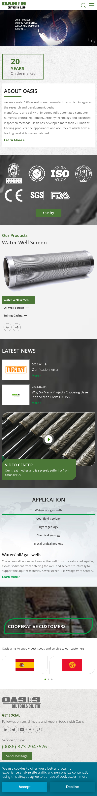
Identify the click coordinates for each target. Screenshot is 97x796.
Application (48, 499)
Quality (48, 213)
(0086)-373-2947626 (24, 746)
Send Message (17, 756)
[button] (8, 327)
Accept (24, 787)
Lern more (79, 776)
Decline (72, 787)
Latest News (19, 350)
